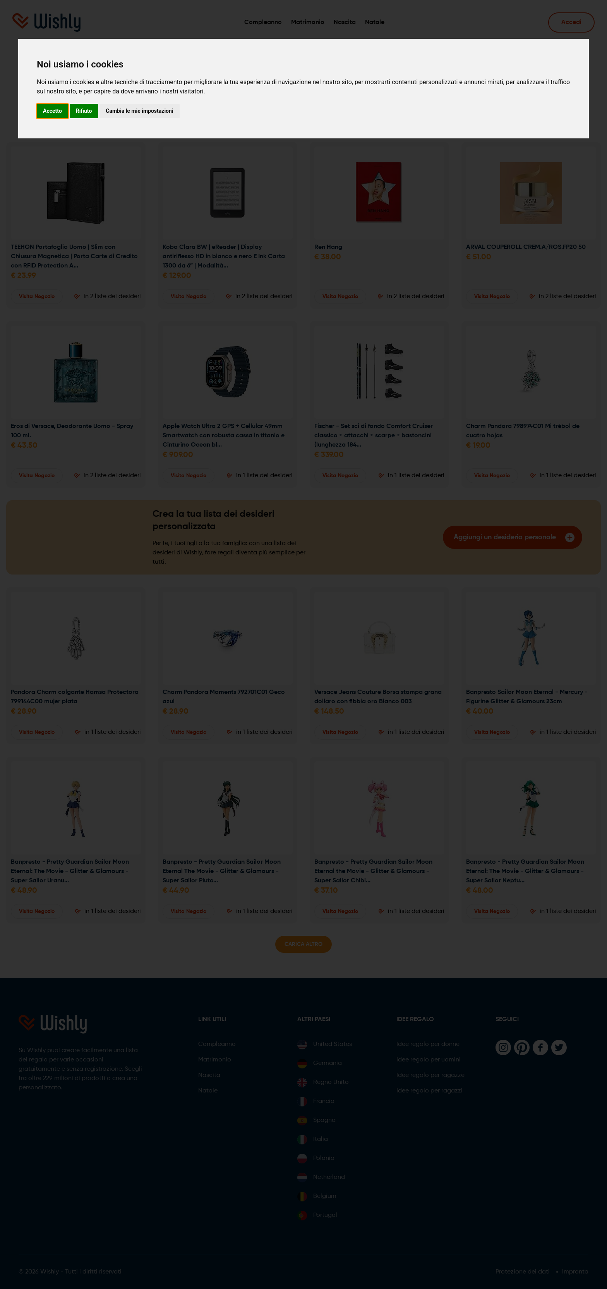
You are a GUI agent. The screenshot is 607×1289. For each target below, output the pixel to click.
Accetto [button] (52, 111)
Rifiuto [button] (84, 111)
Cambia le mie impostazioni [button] (139, 111)
